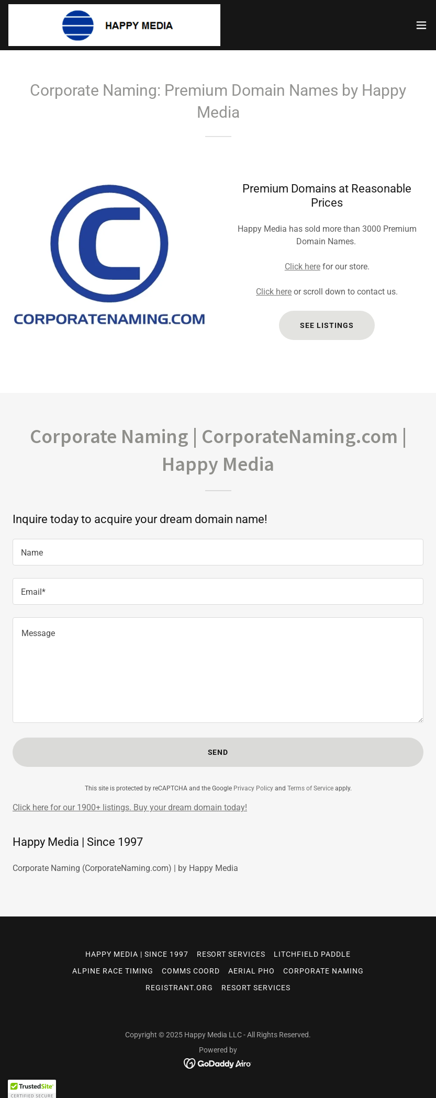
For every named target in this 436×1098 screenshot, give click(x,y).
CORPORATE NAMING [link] (323, 971)
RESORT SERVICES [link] (231, 954)
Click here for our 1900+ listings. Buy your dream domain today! (130, 807)
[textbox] (218, 552)
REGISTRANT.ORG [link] (179, 987)
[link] (114, 25)
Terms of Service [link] (310, 788)
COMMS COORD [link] (191, 971)
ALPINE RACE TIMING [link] (112, 971)
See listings (327, 325)
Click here (302, 266)
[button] (421, 25)
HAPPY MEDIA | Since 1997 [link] (136, 954)
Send (218, 752)
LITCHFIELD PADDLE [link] (312, 954)
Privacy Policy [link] (253, 788)
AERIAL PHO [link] (251, 971)
